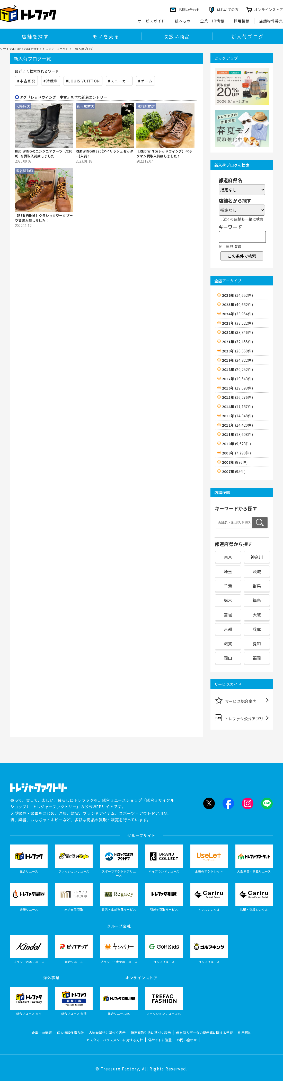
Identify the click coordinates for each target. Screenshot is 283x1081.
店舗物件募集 (271, 20)
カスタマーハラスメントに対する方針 (114, 1039)
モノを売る (106, 36)
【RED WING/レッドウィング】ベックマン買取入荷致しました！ (164, 154)
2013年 (237, 415)
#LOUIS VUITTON (83, 80)
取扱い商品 (176, 36)
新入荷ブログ (247, 36)
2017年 (237, 378)
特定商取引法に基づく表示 (151, 1032)
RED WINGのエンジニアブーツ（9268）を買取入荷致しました (43, 154)
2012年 (237, 425)
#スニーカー (119, 80)
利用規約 (244, 1032)
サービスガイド (151, 20)
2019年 (237, 360)
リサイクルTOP (10, 49)
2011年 (237, 434)
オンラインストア (268, 9)
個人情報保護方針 (70, 1032)
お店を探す (31, 49)
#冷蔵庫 (50, 80)
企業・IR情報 (212, 20)
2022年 (237, 332)
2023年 (237, 323)
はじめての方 (227, 9)
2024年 (237, 313)
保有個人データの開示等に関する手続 (204, 1032)
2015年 (237, 397)
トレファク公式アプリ (239, 717)
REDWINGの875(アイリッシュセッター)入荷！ (104, 154)
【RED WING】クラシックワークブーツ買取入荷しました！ (44, 218)
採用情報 (242, 20)
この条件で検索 (241, 256)
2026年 (237, 295)
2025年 (237, 304)
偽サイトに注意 (160, 1039)
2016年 (237, 388)
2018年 (237, 369)
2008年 (234, 462)
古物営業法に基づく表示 (107, 1032)
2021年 (237, 341)
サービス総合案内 (236, 700)
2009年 (236, 452)
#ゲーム (145, 80)
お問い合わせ (187, 1039)
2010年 (236, 443)
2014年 (237, 406)
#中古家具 (26, 80)
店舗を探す (35, 36)
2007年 (233, 471)
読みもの (183, 20)
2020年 (237, 350)
